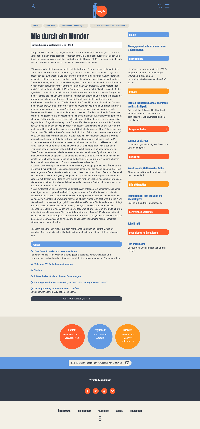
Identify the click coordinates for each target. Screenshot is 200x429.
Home (35, 26)
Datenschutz (84, 411)
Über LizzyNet (64, 411)
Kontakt (119, 411)
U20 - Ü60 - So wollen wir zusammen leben (108, 26)
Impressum (136, 411)
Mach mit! (50, 26)
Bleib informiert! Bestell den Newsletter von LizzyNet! (96, 363)
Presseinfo (103, 411)
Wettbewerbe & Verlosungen (73, 26)
